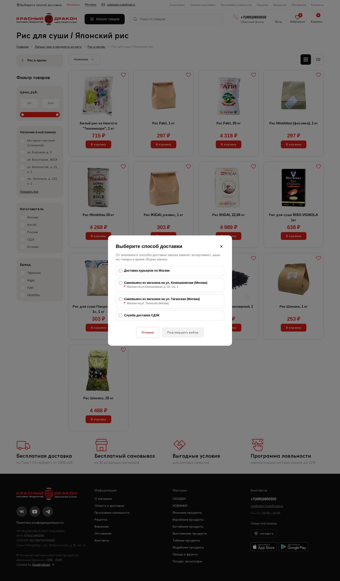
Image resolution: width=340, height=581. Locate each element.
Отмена (148, 332)
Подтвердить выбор (183, 332)
